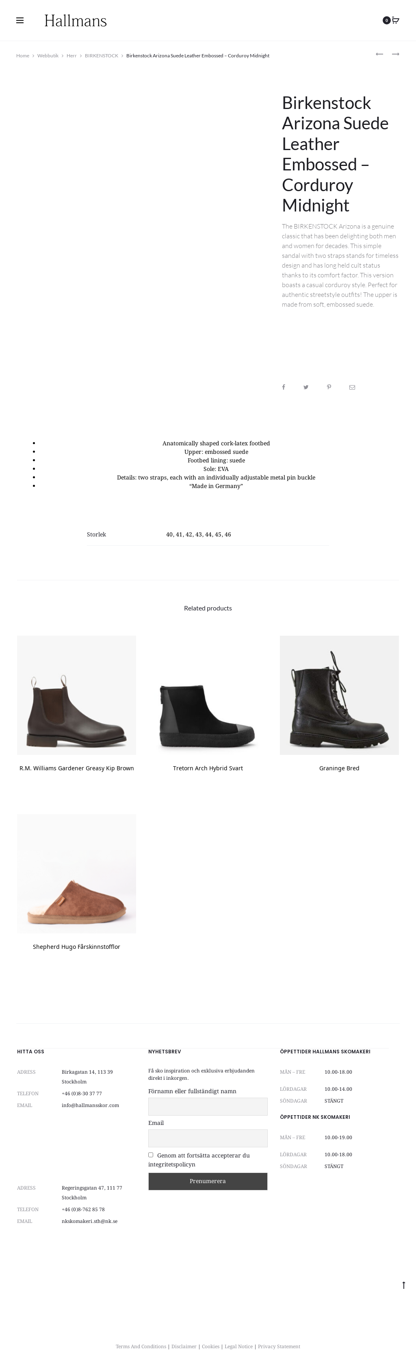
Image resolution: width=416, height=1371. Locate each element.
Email (156, 1123)
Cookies (210, 1347)
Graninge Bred (339, 769)
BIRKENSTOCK (101, 55)
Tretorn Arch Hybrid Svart (208, 769)
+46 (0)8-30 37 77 (82, 1094)
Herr (72, 55)
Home (22, 55)
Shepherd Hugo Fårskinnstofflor (76, 947)
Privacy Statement (279, 1347)
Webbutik (47, 55)
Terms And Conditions (141, 1347)
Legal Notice (239, 1347)
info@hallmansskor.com (90, 1105)
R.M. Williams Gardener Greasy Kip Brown (77, 769)
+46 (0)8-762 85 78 (83, 1210)
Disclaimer (184, 1347)
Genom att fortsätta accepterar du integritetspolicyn (199, 1160)
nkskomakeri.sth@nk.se (89, 1221)
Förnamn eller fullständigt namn (192, 1091)
